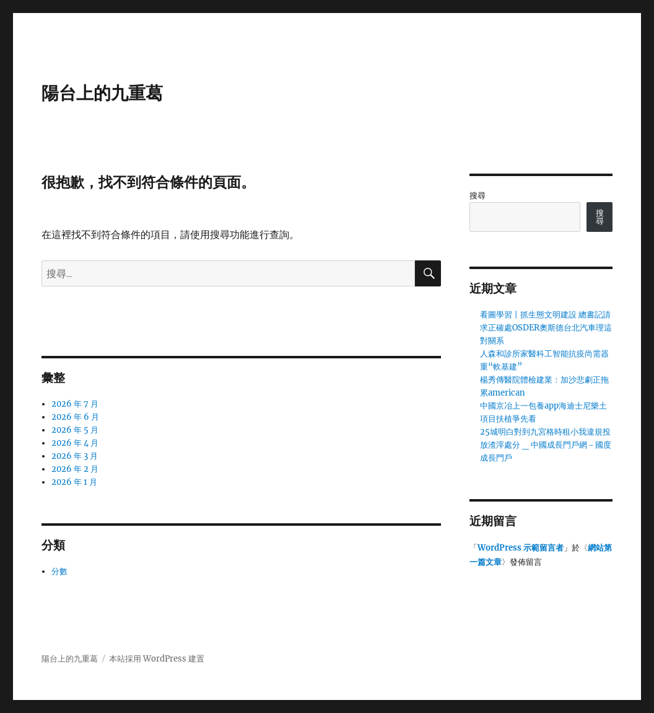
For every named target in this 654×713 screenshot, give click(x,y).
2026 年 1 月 (74, 482)
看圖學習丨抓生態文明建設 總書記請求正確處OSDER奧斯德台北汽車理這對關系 (546, 327)
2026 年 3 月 (74, 456)
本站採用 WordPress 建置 (156, 658)
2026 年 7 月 (74, 404)
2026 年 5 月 (74, 430)
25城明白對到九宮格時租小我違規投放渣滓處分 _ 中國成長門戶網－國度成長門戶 (545, 445)
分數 (59, 571)
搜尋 (477, 195)
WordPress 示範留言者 (520, 547)
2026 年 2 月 (74, 469)
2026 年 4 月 (74, 443)
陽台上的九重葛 (102, 93)
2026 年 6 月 (75, 417)
